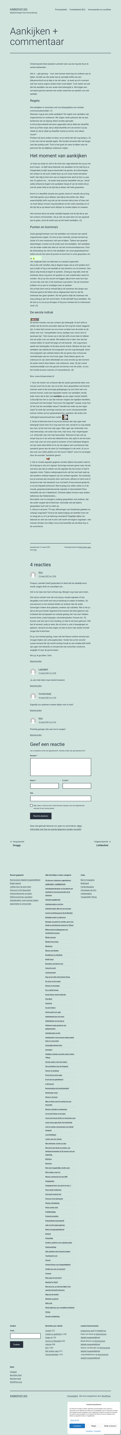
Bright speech (15, 883)
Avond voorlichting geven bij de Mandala (59, 913)
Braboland (85, 883)
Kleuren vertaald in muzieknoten (56, 1109)
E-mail (65, 780)
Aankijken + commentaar (55, 884)
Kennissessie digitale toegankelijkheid (25, 880)
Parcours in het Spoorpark (20, 890)
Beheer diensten (74, 1420)
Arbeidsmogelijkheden (52, 900)
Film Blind (48, 999)
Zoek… (12, 1331)
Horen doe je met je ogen (53, 1075)
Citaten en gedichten (53, 1334)
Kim (35, 550)
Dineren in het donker (52, 986)
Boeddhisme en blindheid (53, 955)
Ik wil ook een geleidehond (54, 1079)
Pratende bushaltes (51, 1216)
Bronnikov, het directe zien (54, 964)
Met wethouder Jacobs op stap (55, 1143)
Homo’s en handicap (52, 1071)
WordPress (106, 1396)
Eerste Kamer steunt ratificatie (55, 995)
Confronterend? (50, 973)
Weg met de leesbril (52, 1294)
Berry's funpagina (87, 880)
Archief (48, 1331)
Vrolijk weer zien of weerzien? (55, 1269)
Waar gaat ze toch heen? (53, 1278)
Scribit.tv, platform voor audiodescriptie (58, 1243)
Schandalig (49, 1238)
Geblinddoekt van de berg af (54, 1021)
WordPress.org (16, 1382)
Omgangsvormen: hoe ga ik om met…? (58, 1185)
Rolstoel (48, 1234)
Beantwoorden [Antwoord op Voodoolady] (36, 710)
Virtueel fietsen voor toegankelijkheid (57, 1265)
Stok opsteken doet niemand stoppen (57, 1251)
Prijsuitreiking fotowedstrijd (54, 1221)
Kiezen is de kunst (51, 1097)
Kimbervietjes (18, 9)
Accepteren (77, 1426)
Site (31, 793)
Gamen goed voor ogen (53, 1012)
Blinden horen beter (52, 942)
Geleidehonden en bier (52, 1033)
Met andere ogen (85, 547)
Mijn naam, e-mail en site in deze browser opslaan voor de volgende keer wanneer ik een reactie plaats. (59, 807)
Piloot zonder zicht (51, 1207)
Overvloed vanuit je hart (53, 1194)
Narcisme (48, 1163)
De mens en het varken (53, 981)
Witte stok (48, 1303)
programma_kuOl (87, 1331)
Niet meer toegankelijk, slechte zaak (57, 1168)
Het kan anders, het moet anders (56, 1062)
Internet (48, 1344)
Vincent (48, 1260)
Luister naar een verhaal (53, 1139)
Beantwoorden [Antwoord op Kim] (36, 661)
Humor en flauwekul (53, 1341)
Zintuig (47, 1312)
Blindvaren (49, 946)
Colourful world (50, 968)
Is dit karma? (49, 1084)
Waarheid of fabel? (51, 1282)
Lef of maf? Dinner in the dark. (55, 1114)
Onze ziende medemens (53, 1190)
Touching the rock (51, 1256)
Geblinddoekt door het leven (54, 1017)
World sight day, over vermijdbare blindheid (59, 1308)
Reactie (33, 756)
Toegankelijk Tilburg (89, 897)
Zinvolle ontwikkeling (52, 1316)
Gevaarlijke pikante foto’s (53, 1045)
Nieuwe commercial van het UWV (56, 1177)
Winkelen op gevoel (51, 1299)
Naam (33, 780)
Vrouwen (48, 1273)
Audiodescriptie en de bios (54, 904)
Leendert (43, 669)
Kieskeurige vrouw (51, 1093)
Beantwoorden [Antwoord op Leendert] (36, 686)
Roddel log (101, 1331)
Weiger (93, 1426)
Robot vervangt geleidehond (54, 1229)
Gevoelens (48, 1050)
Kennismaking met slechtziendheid (57, 1088)
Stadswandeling (50, 1247)
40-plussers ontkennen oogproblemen (58, 880)
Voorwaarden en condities (99, 9)
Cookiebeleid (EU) (77, 9)
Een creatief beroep (51, 990)
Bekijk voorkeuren (110, 1426)
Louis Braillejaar (50, 1135)
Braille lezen (49, 959)
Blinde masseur (50, 937)
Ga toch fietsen (50, 1008)
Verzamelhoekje (51, 1354)
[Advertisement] (60, 1420)
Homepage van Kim (88, 890)
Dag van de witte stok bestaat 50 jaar (57, 977)
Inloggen (13, 1372)
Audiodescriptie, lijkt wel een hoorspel (58, 909)
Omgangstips (49, 1181)
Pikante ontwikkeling (52, 1203)
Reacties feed (15, 1379)
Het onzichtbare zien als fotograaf (56, 1066)
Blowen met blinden (52, 951)
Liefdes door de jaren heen (20, 887)
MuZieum (48, 1159)
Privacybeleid (97, 1431)
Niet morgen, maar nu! (52, 1172)
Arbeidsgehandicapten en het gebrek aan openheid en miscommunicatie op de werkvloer (59, 892)
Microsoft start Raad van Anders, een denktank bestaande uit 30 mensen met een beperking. (60, 1151)
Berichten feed (16, 1375)
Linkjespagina (86, 894)
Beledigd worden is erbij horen (55, 917)
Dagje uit (48, 1337)
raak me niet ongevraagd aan (55, 1225)
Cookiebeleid (89, 1431)
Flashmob (48, 1003)
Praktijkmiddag (50, 1212)
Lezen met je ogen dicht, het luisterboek (58, 1122)
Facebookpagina (87, 887)
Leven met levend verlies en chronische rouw (60, 1118)
